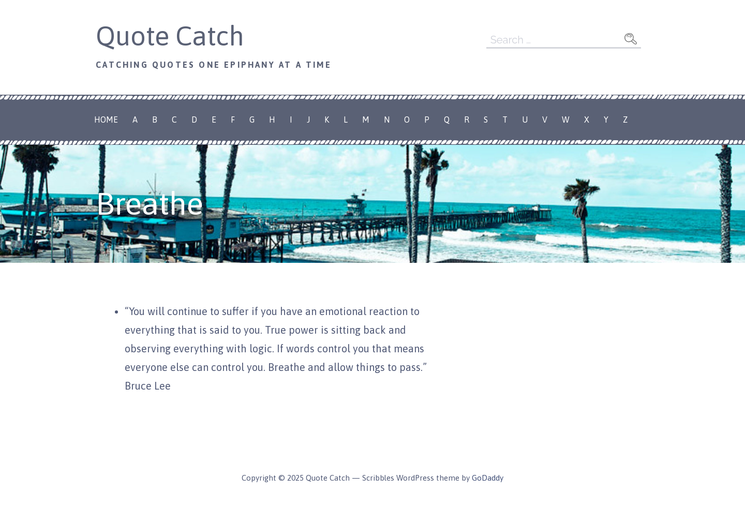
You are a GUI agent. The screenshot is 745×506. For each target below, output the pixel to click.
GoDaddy (487, 477)
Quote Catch (170, 35)
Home (106, 119)
